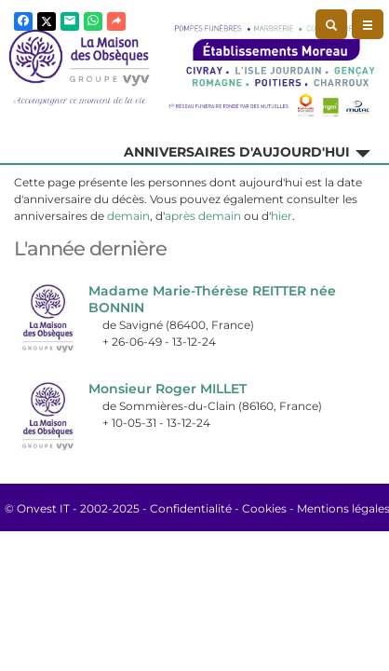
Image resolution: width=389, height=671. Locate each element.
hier (281, 216)
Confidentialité (191, 508)
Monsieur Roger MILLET (167, 388)
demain (128, 216)
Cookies (264, 508)
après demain (203, 216)
